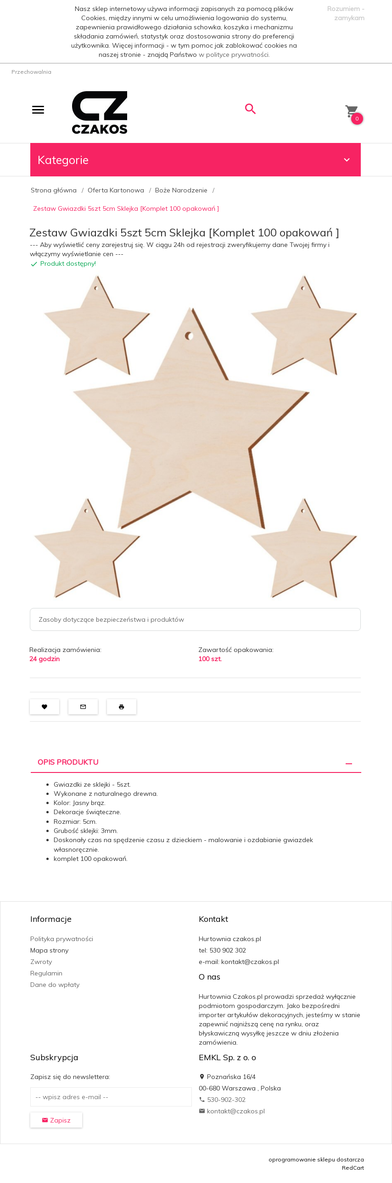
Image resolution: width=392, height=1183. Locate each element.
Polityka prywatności (61, 939)
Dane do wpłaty (54, 984)
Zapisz (56, 1120)
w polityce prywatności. (234, 54)
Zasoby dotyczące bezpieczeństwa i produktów (111, 619)
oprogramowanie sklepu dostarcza (316, 1159)
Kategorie (195, 160)
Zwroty (41, 962)
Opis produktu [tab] (68, 762)
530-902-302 (222, 1099)
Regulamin (46, 973)
